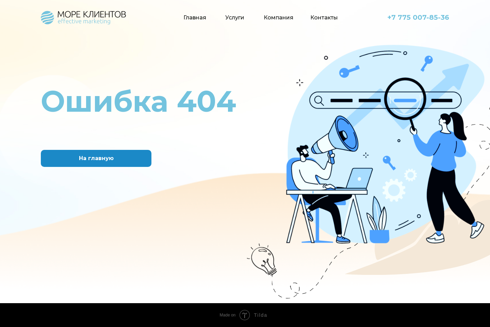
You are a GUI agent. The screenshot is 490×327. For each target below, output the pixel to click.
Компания (278, 17)
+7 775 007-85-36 (418, 17)
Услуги (234, 17)
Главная (194, 17)
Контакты (324, 17)
